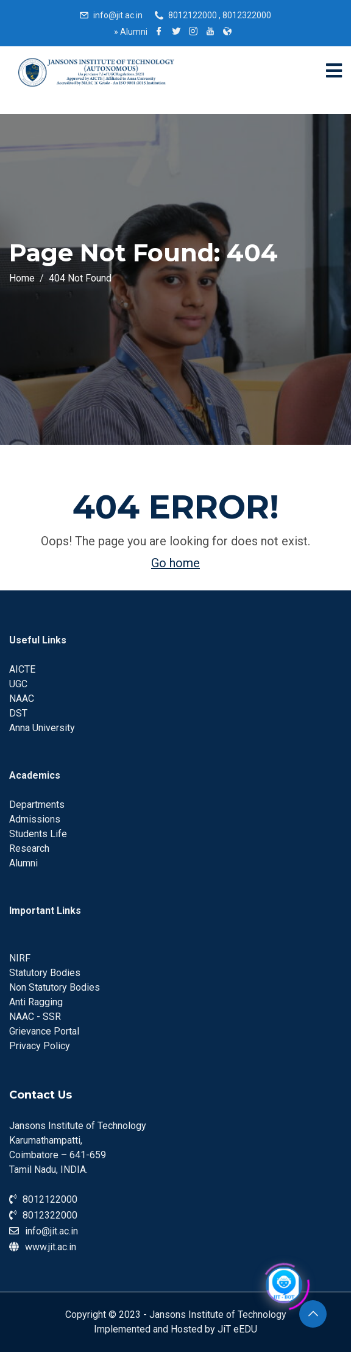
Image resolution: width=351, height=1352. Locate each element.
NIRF (19, 958)
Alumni (130, 32)
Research (29, 848)
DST (18, 713)
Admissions (34, 819)
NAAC (21, 698)
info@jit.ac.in (118, 15)
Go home (175, 563)
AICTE (22, 669)
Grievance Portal (44, 1031)
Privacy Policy (39, 1046)
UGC (18, 684)
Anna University (42, 728)
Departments (37, 804)
